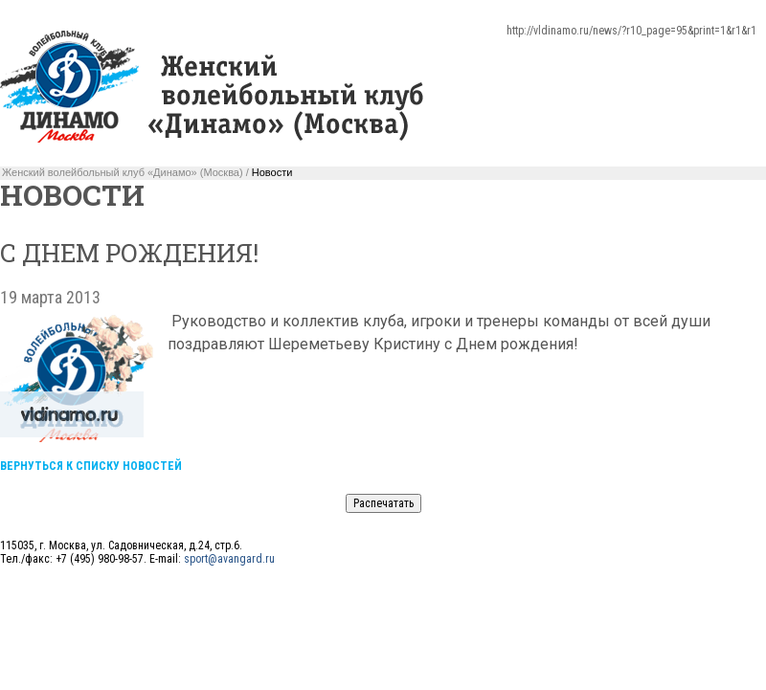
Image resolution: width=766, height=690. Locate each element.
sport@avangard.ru (229, 559)
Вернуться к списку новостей (91, 466)
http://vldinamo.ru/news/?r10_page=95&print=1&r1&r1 (631, 30)
